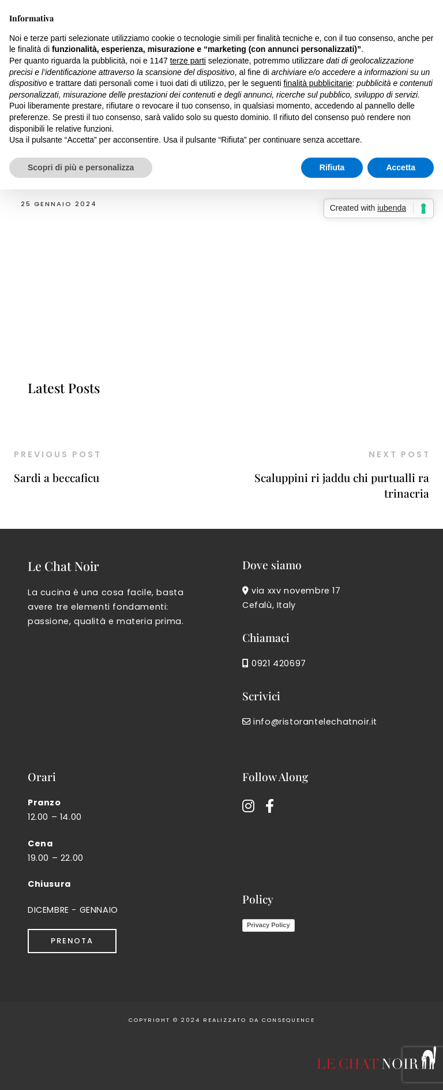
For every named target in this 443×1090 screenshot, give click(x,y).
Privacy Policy (268, 924)
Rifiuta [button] (332, 167)
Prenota (72, 940)
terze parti (188, 60)
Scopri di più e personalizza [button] (81, 167)
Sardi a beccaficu (56, 477)
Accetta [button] (400, 167)
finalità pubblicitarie (317, 83)
